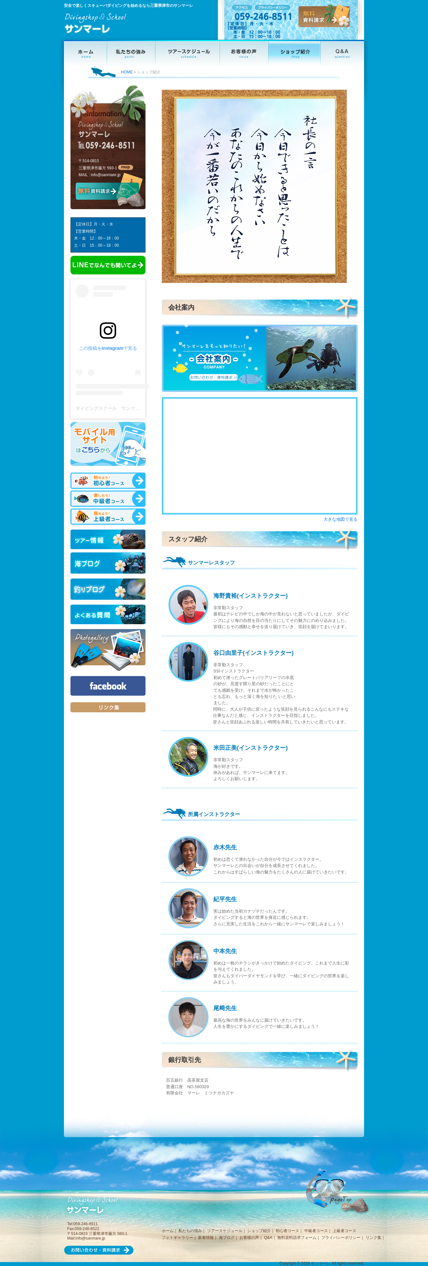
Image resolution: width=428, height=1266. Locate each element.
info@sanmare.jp (106, 175)
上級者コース (344, 1230)
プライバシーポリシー (340, 1237)
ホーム (168, 1230)
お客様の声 (249, 1237)
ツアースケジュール (224, 1230)
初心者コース (287, 1230)
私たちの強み (190, 1230)
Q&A (268, 1237)
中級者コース (316, 1230)
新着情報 (206, 1237)
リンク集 (373, 1237)
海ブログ (227, 1237)
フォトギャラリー (177, 1237)
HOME (127, 72)
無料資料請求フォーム (296, 1237)
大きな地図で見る (341, 519)
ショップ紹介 (259, 1230)
